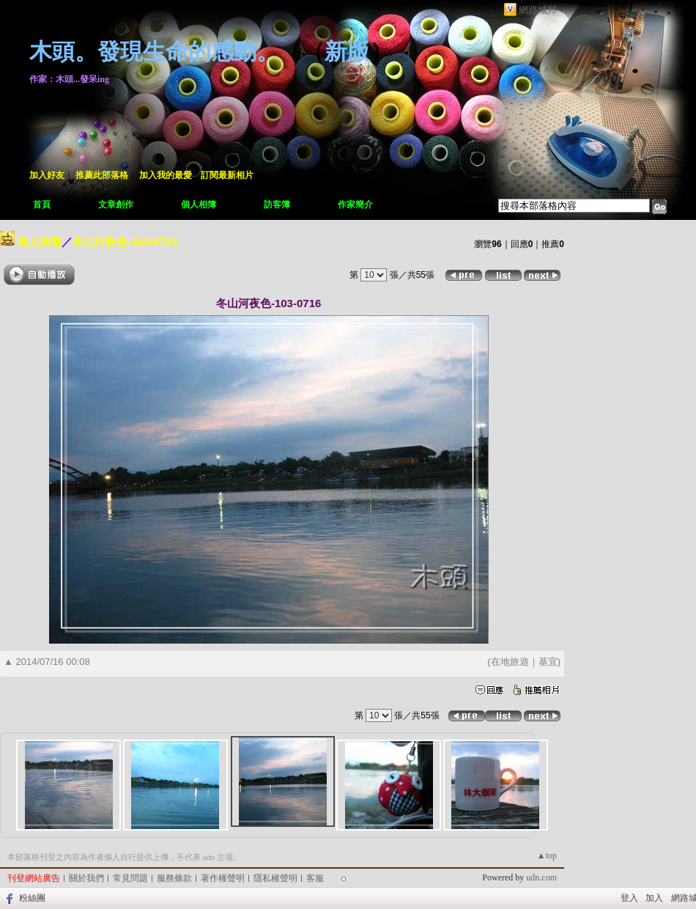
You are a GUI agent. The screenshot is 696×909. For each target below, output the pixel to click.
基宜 (548, 661)
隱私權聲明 (275, 878)
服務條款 (174, 878)
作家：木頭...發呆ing (69, 79)
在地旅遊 (510, 661)
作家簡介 (355, 204)
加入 (654, 898)
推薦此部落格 (101, 175)
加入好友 (46, 175)
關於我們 (86, 878)
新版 (347, 52)
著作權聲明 (223, 878)
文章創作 (115, 204)
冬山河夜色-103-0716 (125, 241)
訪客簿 (277, 204)
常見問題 (130, 878)
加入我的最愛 (165, 175)
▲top (547, 855)
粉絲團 (32, 898)
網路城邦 (538, 9)
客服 (315, 878)
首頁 (42, 204)
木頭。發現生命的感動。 (154, 52)
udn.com (541, 877)
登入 (629, 898)
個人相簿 (198, 204)
